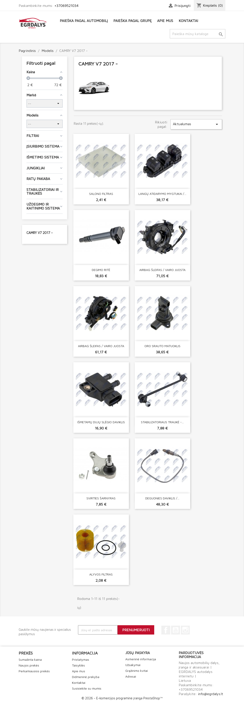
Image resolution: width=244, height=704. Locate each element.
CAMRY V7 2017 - (39, 233)
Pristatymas (80, 659)
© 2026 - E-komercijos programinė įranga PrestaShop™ (122, 698)
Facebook (165, 630)
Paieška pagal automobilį (84, 21)
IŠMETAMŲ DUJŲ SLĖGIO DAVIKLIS (101, 422)
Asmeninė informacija (140, 659)
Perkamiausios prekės (34, 671)
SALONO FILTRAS (101, 194)
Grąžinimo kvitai (136, 670)
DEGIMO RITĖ (101, 270)
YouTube (175, 630)
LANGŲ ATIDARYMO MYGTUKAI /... (162, 194)
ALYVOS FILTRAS (101, 574)
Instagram (185, 630)
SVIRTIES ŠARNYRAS (101, 498)
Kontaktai (188, 21)
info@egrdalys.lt (210, 694)
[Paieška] (197, 33)
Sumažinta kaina (30, 659)
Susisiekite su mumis (86, 688)
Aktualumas (196, 124)
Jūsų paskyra (137, 653)
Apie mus (165, 21)
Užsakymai (132, 665)
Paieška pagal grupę (132, 21)
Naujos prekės (29, 665)
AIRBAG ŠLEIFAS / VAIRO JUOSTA (162, 270)
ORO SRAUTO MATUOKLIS (162, 346)
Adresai (130, 676)
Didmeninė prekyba (85, 677)
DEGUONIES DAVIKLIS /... (162, 498)
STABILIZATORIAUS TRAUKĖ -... (162, 422)
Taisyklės (78, 665)
